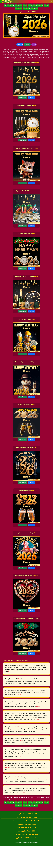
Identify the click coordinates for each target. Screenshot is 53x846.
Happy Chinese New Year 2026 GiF (26, 817)
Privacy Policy (35, 842)
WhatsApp (27, 44)
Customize (31, 97)
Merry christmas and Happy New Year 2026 (26, 821)
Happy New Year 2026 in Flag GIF (26, 814)
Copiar (34, 44)
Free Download (22, 97)
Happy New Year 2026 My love (26, 824)
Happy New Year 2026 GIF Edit (26, 827)
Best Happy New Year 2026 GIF (26, 831)
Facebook (20, 44)
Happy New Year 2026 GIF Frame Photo (26, 838)
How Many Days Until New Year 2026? (26, 834)
